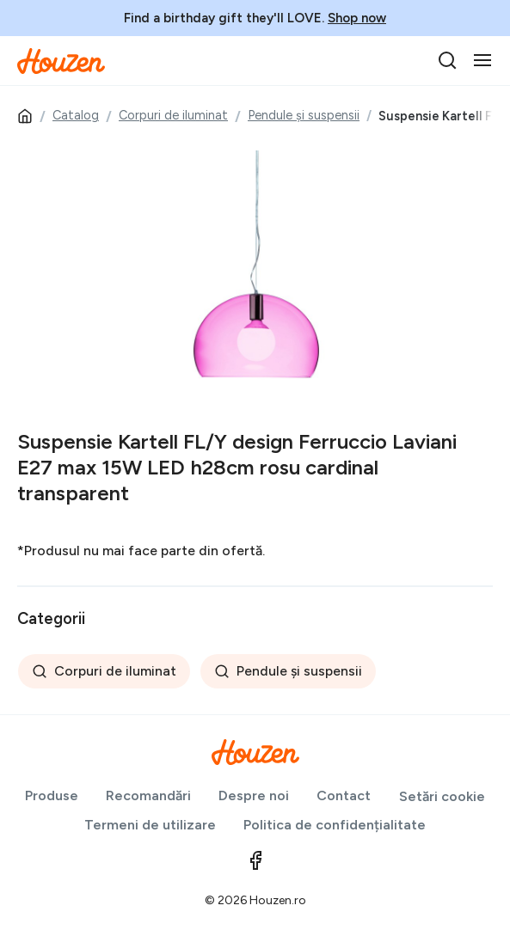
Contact (343, 795)
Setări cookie (442, 796)
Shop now (357, 18)
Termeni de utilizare (150, 825)
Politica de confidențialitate (334, 825)
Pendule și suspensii (303, 115)
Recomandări (148, 795)
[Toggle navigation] (482, 60)
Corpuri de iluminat (173, 115)
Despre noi (253, 795)
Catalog (75, 115)
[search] (447, 60)
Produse (51, 795)
